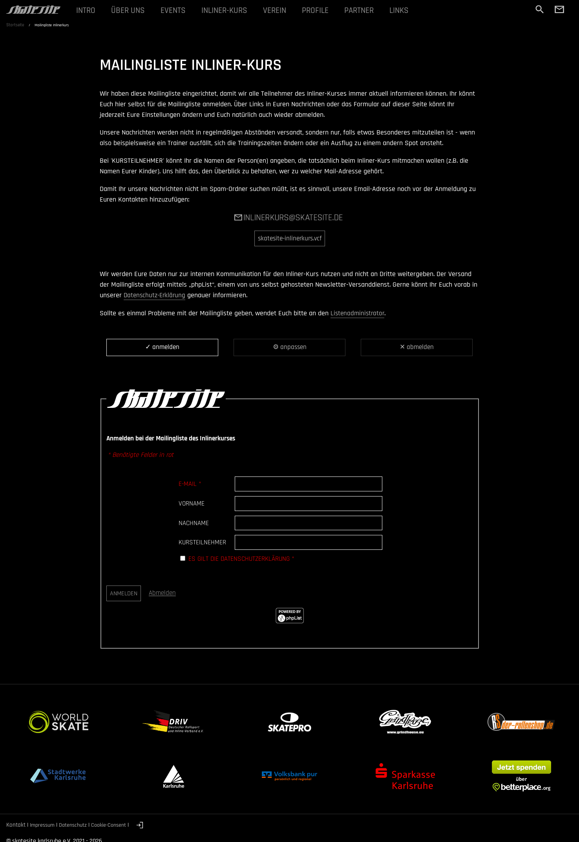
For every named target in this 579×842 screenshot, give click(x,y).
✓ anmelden (162, 346)
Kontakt (16, 824)
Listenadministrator (359, 312)
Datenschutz (76, 824)
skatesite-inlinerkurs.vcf (289, 238)
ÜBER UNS (129, 10)
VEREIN (281, 10)
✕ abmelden (417, 346)
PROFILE (324, 10)
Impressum (43, 824)
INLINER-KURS (229, 10)
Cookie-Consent (115, 824)
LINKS (411, 10)
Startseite (15, 26)
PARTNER (369, 10)
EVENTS (176, 10)
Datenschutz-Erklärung (156, 294)
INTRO (86, 10)
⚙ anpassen (289, 346)
